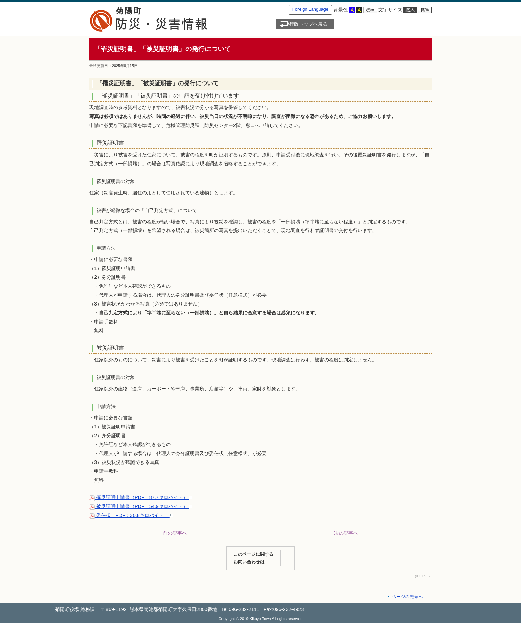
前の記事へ (175, 533)
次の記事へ (346, 533)
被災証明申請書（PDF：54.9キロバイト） (140, 506)
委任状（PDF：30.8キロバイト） (131, 515)
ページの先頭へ (407, 597)
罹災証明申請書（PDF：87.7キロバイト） (140, 497)
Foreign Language (310, 9)
